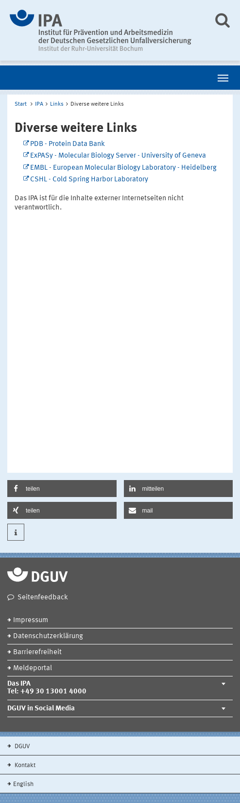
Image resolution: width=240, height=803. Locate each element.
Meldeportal (32, 668)
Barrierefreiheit (37, 652)
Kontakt (24, 765)
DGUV (21, 746)
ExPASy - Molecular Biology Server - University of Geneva (118, 156)
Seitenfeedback (42, 597)
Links (57, 104)
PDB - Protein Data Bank (67, 144)
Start (21, 104)
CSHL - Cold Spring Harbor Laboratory (89, 179)
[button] (62, 488)
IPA (39, 104)
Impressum (30, 620)
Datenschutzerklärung (48, 636)
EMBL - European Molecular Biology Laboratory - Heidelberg (123, 168)
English (23, 784)
